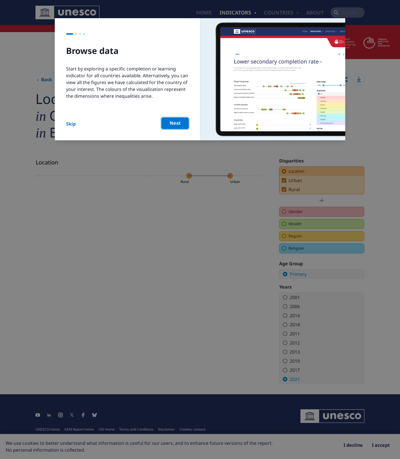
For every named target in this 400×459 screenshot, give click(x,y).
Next (175, 123)
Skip (71, 124)
